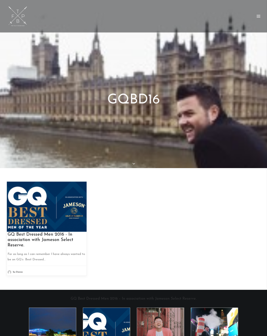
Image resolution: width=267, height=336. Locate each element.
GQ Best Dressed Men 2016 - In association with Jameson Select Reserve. (40, 234)
